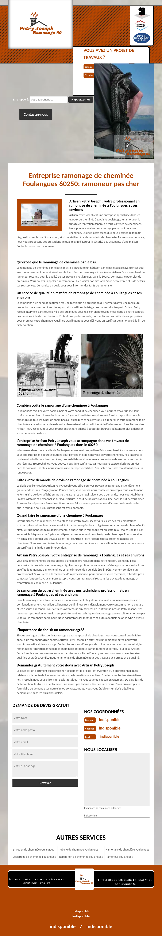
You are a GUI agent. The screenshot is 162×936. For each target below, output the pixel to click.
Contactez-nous (36, 114)
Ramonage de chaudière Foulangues (127, 849)
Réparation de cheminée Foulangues (81, 857)
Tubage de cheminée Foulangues (78, 849)
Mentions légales (37, 883)
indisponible (109, 719)
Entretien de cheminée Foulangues (33, 849)
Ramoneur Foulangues (119, 857)
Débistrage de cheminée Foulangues (34, 857)
